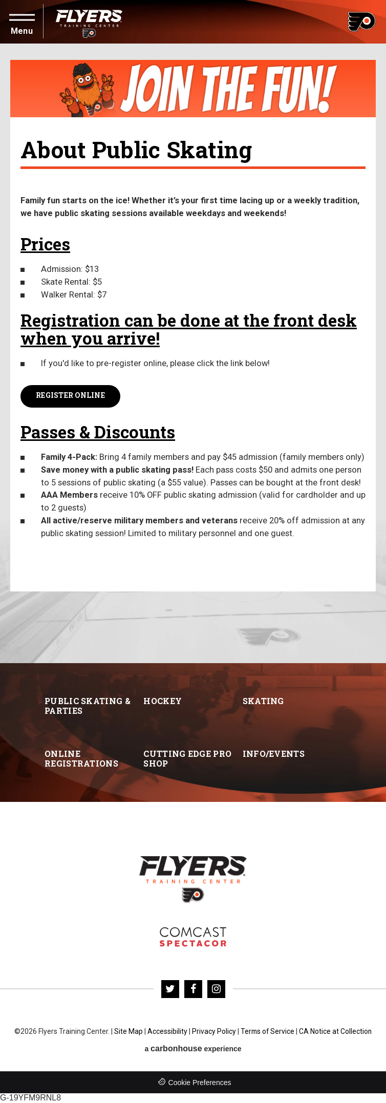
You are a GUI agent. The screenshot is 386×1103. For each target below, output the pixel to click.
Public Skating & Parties (88, 705)
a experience (192, 1049)
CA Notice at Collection (336, 1031)
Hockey (162, 700)
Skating (263, 700)
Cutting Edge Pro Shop (187, 758)
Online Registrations (81, 758)
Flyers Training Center (89, 21)
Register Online (70, 395)
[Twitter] (170, 989)
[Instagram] (216, 989)
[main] (193, 353)
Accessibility (167, 1031)
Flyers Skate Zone (193, 937)
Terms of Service (267, 1031)
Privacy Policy (213, 1031)
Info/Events (274, 753)
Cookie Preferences (199, 1083)
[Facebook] (193, 989)
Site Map (128, 1031)
